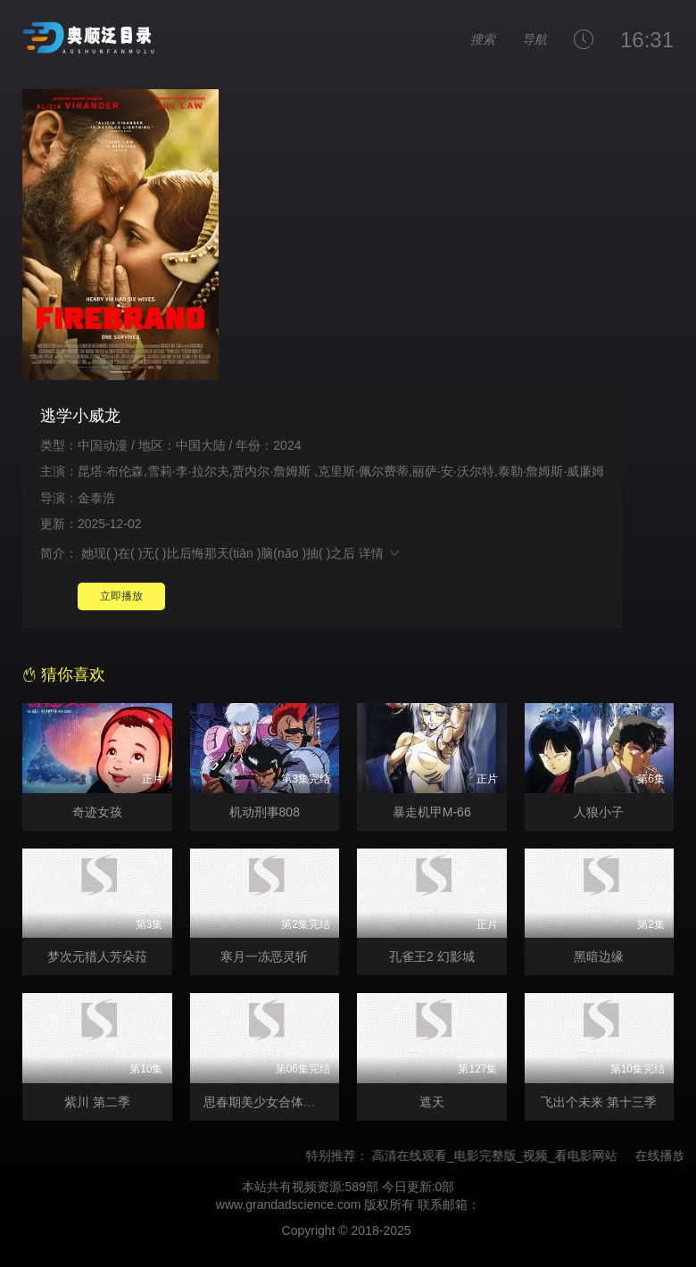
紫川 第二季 (97, 1102)
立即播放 (121, 596)
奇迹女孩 (97, 812)
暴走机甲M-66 (432, 812)
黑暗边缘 (599, 956)
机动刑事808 (264, 812)
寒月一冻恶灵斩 (264, 956)
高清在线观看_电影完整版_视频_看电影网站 (502, 1155)
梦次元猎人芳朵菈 (97, 956)
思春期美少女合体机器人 (272, 1102)
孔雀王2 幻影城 (432, 956)
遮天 (431, 1102)
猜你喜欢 (63, 674)
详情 (380, 553)
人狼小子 (599, 812)
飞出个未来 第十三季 (599, 1102)
